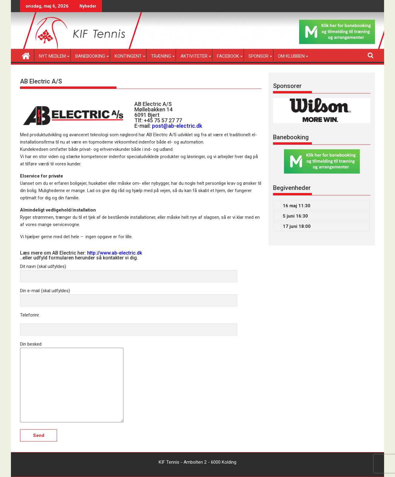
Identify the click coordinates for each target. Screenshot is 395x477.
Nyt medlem (52, 56)
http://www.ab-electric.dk (114, 253)
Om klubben (291, 56)
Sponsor (258, 56)
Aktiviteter (194, 56)
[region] (321, 110)
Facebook (228, 56)
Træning (161, 56)
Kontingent (128, 56)
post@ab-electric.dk (177, 126)
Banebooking (90, 56)
